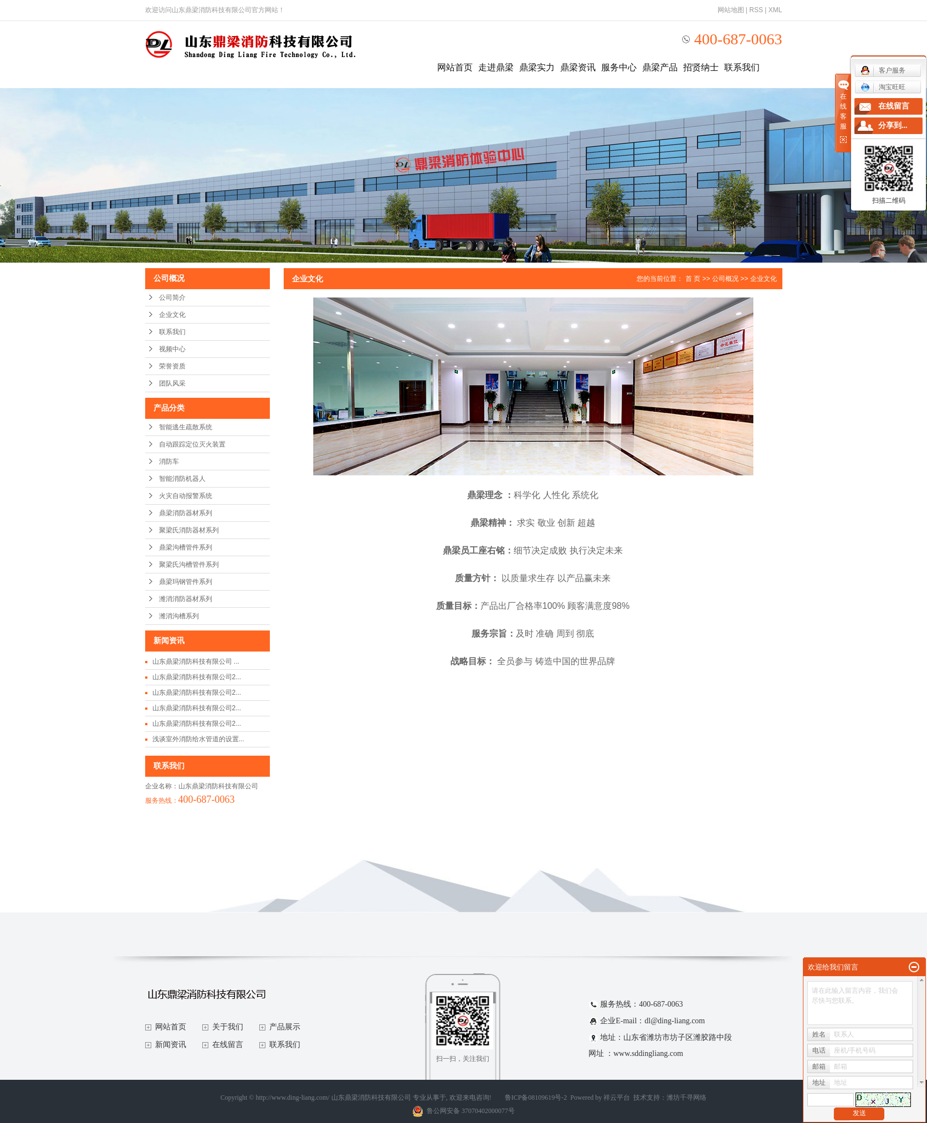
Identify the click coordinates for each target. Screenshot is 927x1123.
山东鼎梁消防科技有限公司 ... (195, 661)
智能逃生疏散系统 (185, 427)
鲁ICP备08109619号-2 (536, 1097)
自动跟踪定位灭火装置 (192, 444)
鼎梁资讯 (578, 67)
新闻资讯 (170, 1044)
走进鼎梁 (496, 67)
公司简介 (172, 297)
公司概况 (725, 279)
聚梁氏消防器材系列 (189, 530)
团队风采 (172, 383)
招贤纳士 (701, 67)
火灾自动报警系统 (185, 496)
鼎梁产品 (660, 67)
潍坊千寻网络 (686, 1097)
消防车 (169, 461)
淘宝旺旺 (883, 87)
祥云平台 (616, 1097)
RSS (756, 10)
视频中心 (172, 349)
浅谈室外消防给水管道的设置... (198, 739)
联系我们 (742, 67)
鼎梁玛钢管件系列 (185, 582)
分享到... (893, 125)
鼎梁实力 (537, 67)
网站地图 (731, 10)
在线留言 (227, 1044)
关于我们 (227, 1027)
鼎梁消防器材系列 (185, 513)
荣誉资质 (172, 366)
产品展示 (284, 1027)
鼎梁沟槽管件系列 (185, 547)
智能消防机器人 (182, 479)
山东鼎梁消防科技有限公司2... (197, 677)
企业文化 (172, 315)
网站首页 (455, 67)
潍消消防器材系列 (185, 599)
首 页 (692, 279)
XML (775, 10)
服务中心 (619, 67)
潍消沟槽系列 (179, 616)
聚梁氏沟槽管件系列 (189, 564)
